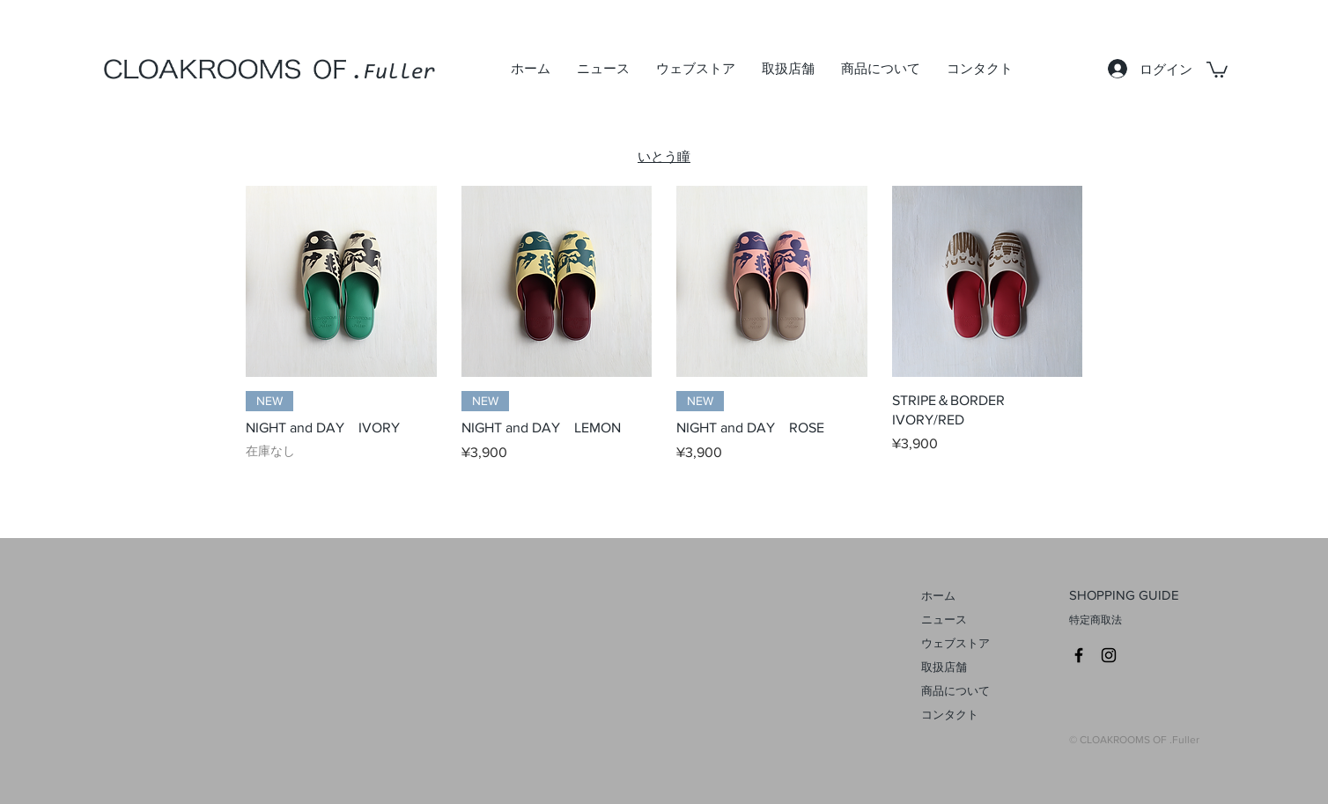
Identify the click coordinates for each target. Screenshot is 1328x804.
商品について (955, 690)
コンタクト (949, 714)
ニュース (944, 619)
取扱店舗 (944, 667)
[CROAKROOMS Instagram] (1108, 655)
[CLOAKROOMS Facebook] (1078, 655)
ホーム (938, 595)
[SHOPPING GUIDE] (1148, 595)
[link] (1217, 68)
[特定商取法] (1148, 620)
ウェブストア (955, 643)
